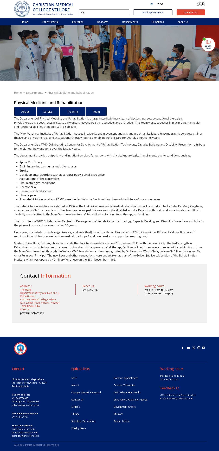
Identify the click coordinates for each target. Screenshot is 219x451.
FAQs (160, 3)
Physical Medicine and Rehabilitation (70, 93)
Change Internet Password (86, 392)
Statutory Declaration (83, 421)
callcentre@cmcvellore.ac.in (25, 405)
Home (24, 21)
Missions (118, 414)
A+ (198, 3)
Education (77, 21)
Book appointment (152, 12)
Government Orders (125, 406)
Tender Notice (122, 421)
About (25, 112)
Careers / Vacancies (124, 385)
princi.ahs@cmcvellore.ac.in (25, 435)
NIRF (74, 378)
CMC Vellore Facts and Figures (130, 399)
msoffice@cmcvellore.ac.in (180, 398)
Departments (130, 21)
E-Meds (75, 406)
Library (75, 414)
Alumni (75, 385)
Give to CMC (191, 12)
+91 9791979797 (20, 417)
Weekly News (78, 428)
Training (72, 112)
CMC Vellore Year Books (127, 392)
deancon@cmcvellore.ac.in (25, 432)
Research (102, 21)
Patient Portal (50, 21)
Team (96, 112)
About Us (183, 21)
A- (201, 3)
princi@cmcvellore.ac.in (23, 429)
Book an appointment (126, 378)
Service (48, 112)
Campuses (158, 21)
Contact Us (77, 399)
